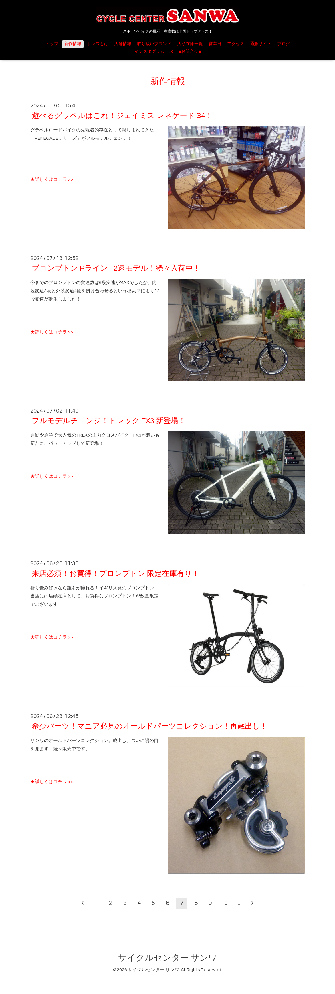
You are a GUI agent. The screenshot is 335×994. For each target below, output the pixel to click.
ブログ (283, 44)
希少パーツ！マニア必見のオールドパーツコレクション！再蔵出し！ (149, 726)
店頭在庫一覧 (190, 44)
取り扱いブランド (154, 44)
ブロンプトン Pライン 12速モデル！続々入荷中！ (116, 268)
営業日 (215, 44)
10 (224, 903)
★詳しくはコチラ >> (51, 179)
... (238, 903)
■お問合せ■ (190, 51)
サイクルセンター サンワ (167, 957)
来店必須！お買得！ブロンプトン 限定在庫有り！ (115, 573)
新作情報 (72, 44)
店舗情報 (122, 44)
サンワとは (97, 44)
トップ (51, 44)
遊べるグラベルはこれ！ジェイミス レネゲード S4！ (122, 115)
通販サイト (260, 44)
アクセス (235, 44)
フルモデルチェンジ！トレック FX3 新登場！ (109, 421)
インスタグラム (149, 51)
